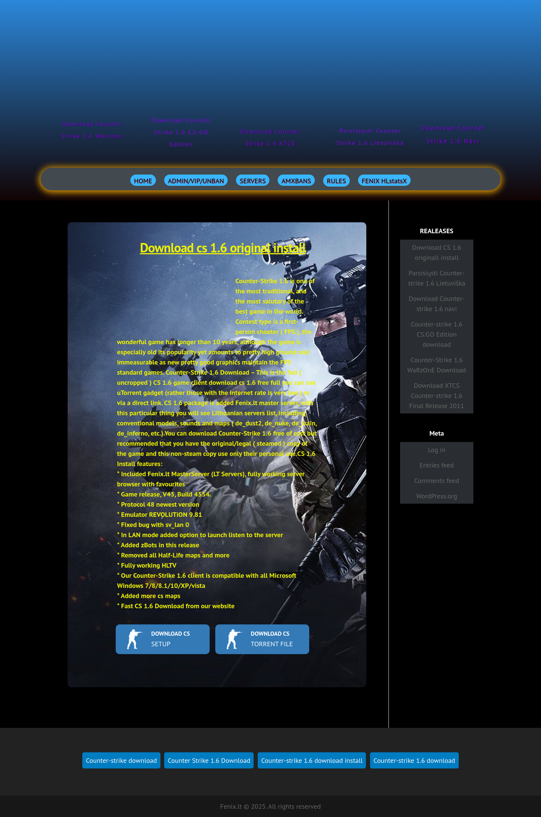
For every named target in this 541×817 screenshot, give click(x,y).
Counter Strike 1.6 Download (209, 760)
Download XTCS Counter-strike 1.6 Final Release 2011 (436, 395)
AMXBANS (296, 180)
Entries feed (437, 465)
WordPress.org (436, 496)
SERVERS (253, 180)
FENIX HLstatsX (384, 180)
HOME (143, 180)
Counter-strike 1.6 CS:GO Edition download (436, 334)
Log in (437, 449)
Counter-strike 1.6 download (414, 760)
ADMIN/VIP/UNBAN (196, 180)
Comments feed (436, 480)
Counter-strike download (121, 760)
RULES (336, 180)
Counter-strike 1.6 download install (312, 760)
